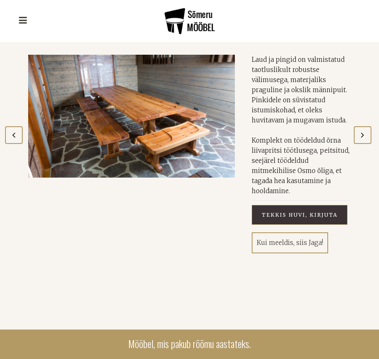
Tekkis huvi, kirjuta (299, 215)
